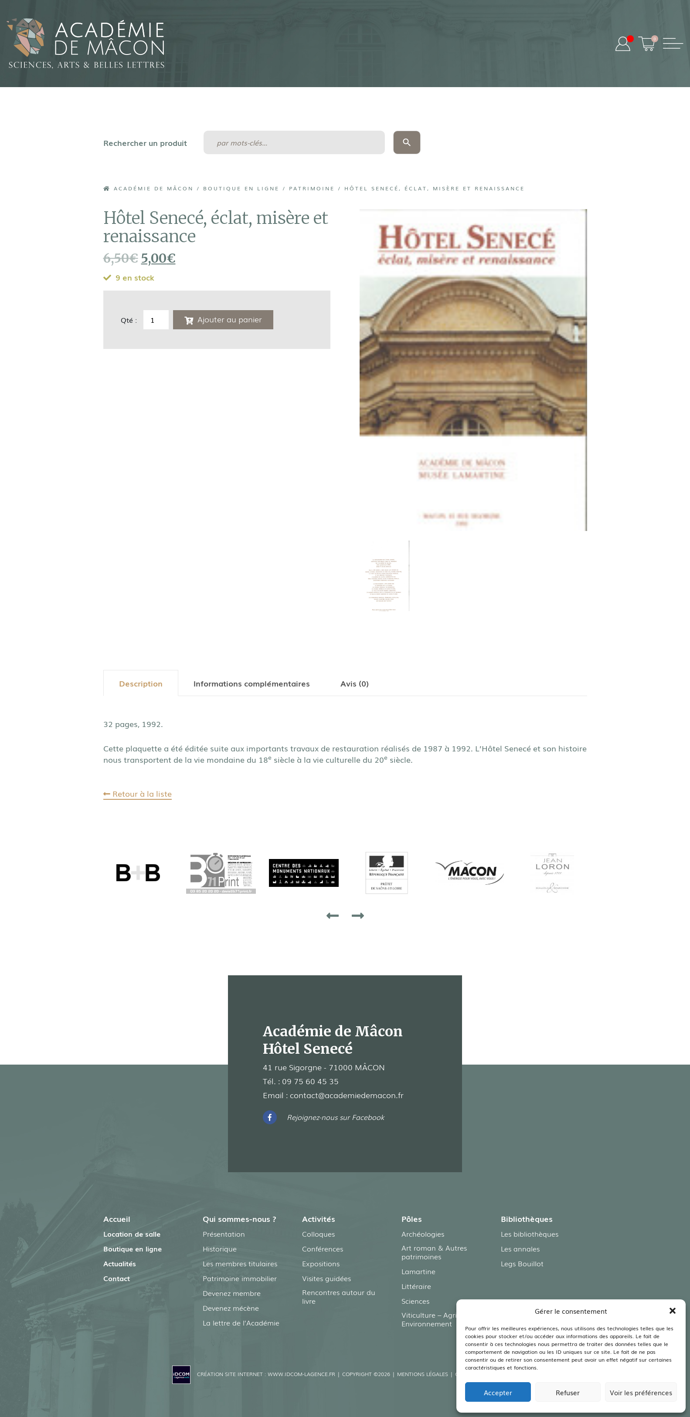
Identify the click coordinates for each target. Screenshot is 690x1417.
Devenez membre (232, 1292)
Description (141, 683)
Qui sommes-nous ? (239, 1218)
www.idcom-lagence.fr (301, 1374)
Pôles (411, 1218)
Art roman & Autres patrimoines (434, 1252)
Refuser (568, 1392)
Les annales (520, 1248)
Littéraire (416, 1286)
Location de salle (131, 1233)
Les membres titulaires (240, 1263)
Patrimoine (312, 188)
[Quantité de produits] (156, 319)
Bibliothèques (527, 1218)
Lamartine (418, 1271)
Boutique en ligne (241, 188)
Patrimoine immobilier (240, 1278)
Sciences (415, 1300)
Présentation (224, 1233)
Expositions (321, 1263)
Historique (220, 1248)
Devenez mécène (231, 1307)
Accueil (116, 1218)
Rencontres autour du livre (338, 1296)
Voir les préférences (641, 1392)
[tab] (140, 683)
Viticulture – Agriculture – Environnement (443, 1319)
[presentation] (332, 915)
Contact (116, 1278)
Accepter (498, 1392)
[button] (672, 1310)
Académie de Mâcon (148, 188)
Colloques (318, 1233)
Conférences (322, 1248)
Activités (318, 1218)
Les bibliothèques (529, 1233)
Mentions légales (422, 1374)
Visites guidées (326, 1278)
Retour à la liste (137, 793)
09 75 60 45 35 (310, 1080)
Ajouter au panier (229, 319)
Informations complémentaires (252, 683)
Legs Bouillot (522, 1263)
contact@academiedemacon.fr (347, 1094)
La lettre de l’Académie (241, 1322)
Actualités (119, 1263)
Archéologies (422, 1233)
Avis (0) (354, 683)
